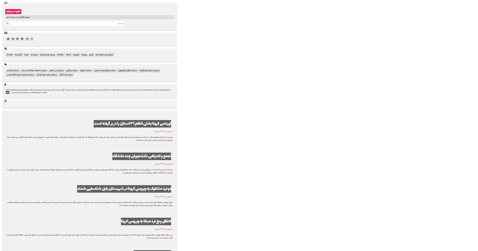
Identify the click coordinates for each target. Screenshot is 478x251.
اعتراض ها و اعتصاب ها (104, 54)
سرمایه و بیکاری (71, 70)
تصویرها (76, 54)
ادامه (7, 92)
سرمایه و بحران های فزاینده (149, 70)
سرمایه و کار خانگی (66, 74)
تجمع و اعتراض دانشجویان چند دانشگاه (141, 156)
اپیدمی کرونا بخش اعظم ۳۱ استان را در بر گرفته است (132, 124)
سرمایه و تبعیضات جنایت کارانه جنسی (20, 74)
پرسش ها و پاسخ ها (47, 54)
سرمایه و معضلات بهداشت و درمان (34, 70)
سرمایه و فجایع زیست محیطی (105, 70)
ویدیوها (84, 54)
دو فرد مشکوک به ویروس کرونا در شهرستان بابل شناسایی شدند (124, 189)
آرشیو (91, 54)
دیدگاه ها (60, 54)
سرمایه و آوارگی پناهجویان (127, 70)
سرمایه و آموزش (86, 70)
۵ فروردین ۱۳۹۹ (167, 131)
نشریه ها (34, 54)
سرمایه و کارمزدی (13, 70)
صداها (68, 54)
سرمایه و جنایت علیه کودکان (47, 74)
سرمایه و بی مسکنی (56, 70)
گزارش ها (18, 54)
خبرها (26, 54)
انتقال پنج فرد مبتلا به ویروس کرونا (146, 221)
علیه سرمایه (13, 11)
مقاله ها (10, 54)
